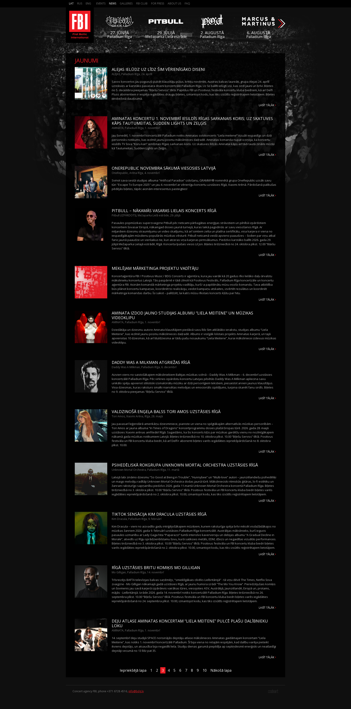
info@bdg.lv (136, 691)
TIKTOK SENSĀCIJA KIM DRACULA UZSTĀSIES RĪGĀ (159, 514)
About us (174, 3)
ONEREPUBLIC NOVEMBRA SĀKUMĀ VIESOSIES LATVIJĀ (164, 168)
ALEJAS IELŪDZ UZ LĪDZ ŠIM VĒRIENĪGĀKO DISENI (158, 69)
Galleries (126, 3)
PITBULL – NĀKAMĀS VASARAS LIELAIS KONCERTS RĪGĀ (164, 210)
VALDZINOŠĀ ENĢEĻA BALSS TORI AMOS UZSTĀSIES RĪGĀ (166, 411)
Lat (71, 3)
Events (100, 3)
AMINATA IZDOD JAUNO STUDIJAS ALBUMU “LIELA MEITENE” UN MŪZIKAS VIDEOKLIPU (182, 315)
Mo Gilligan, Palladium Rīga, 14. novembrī (138, 572)
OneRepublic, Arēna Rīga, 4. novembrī (136, 173)
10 (205, 670)
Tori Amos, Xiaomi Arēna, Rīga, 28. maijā (137, 416)
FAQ (187, 3)
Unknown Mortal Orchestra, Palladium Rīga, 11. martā (145, 470)
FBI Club (142, 3)
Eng (88, 3)
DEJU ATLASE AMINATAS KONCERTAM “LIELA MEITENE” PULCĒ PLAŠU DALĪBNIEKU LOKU (190, 623)
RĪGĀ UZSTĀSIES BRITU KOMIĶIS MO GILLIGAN (156, 567)
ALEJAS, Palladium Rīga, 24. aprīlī (132, 74)
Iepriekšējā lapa (133, 670)
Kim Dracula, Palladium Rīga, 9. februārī (136, 519)
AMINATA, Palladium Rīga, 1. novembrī (136, 128)
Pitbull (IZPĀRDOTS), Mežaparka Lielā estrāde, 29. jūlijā (146, 215)
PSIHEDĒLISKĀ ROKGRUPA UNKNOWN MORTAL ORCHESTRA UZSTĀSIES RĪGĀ (185, 465)
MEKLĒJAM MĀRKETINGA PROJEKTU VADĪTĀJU (155, 268)
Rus (79, 3)
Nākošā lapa (220, 670)
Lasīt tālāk (266, 105)
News (112, 3)
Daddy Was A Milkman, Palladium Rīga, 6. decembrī (144, 367)
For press (157, 3)
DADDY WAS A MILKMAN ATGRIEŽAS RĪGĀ (151, 362)
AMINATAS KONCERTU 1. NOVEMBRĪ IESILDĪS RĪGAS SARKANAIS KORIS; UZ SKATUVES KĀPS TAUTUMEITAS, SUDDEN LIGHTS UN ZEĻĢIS (192, 121)
